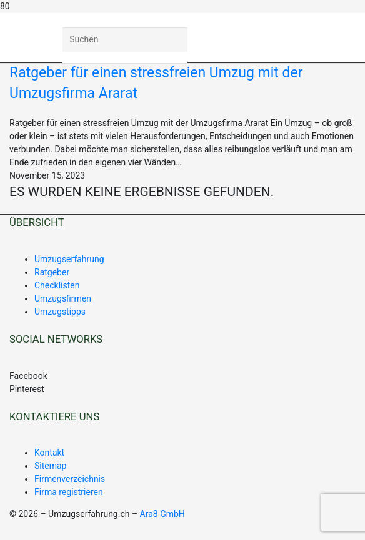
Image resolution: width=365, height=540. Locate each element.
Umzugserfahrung (69, 259)
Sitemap (50, 466)
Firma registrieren (68, 492)
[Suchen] (125, 39)
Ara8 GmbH (162, 514)
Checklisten (56, 285)
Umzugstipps (60, 312)
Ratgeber (51, 272)
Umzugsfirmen (62, 298)
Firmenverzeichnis (69, 479)
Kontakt (49, 453)
